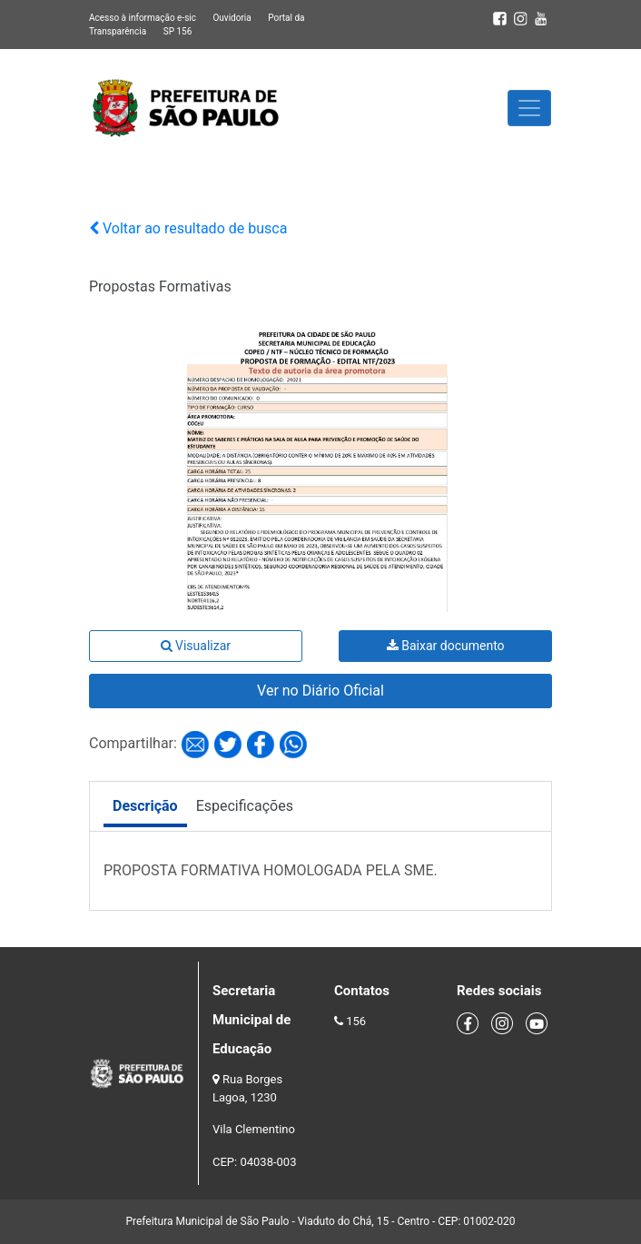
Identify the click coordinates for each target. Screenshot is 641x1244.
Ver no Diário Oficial (320, 690)
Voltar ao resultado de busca (188, 228)
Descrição (145, 806)
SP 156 (177, 31)
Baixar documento (446, 645)
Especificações (244, 806)
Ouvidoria (231, 18)
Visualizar (196, 645)
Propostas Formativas (160, 286)
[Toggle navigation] (529, 108)
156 (356, 1021)
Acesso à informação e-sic (142, 18)
